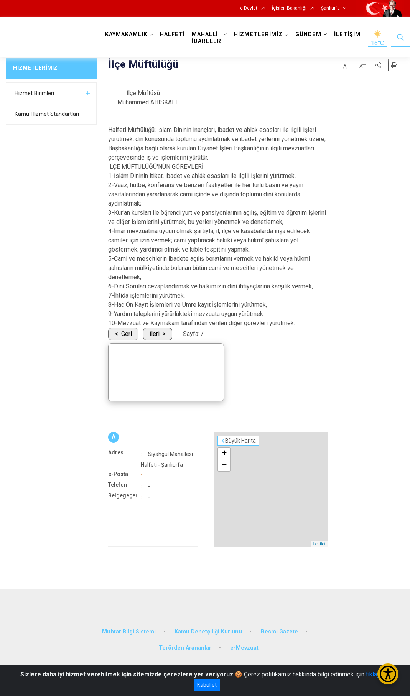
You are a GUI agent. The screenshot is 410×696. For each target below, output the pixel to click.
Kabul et (207, 685)
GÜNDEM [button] (308, 34)
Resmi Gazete (279, 632)
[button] (378, 65)
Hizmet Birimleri (34, 93)
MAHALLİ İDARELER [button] (206, 37)
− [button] (224, 465)
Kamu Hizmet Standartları (47, 113)
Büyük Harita (240, 441)
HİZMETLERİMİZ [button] (258, 34)
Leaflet (319, 543)
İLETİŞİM (347, 34)
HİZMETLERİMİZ (35, 67)
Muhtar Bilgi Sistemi (129, 632)
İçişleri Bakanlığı (289, 8)
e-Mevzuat (244, 648)
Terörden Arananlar (185, 648)
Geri (126, 333)
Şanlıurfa (330, 8)
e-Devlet (248, 8)
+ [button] (224, 453)
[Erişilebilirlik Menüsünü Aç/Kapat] (387, 673)
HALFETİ (172, 34)
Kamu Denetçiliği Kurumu (208, 632)
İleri (155, 333)
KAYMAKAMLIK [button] (126, 34)
